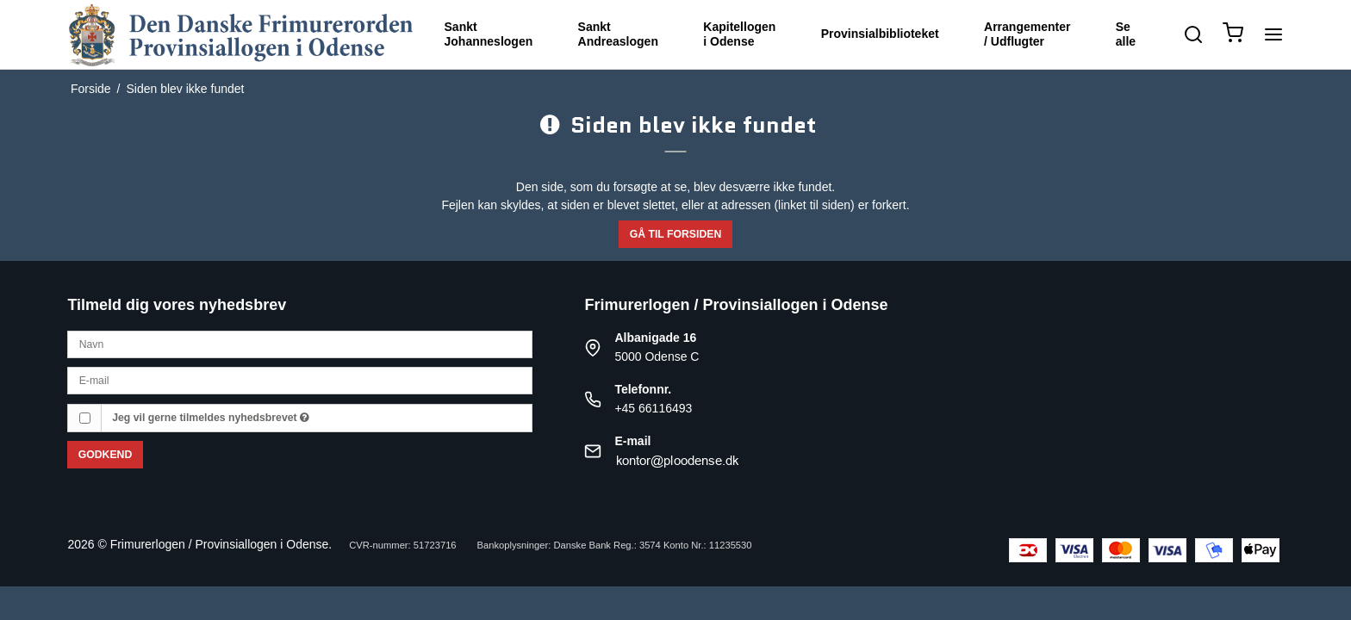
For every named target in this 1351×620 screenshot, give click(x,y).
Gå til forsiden (676, 234)
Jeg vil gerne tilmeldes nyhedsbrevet (210, 418)
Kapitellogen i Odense (739, 34)
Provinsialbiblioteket (880, 33)
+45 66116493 (653, 408)
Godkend (105, 455)
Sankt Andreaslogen (618, 34)
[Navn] (299, 343)
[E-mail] (299, 380)
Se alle (1126, 34)
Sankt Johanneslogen (489, 34)
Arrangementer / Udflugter (1027, 34)
